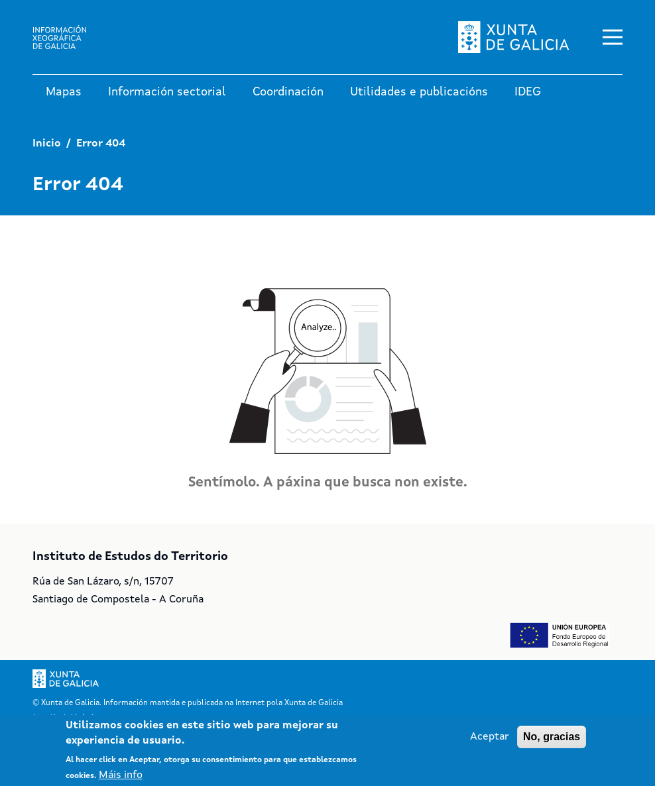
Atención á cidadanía (64, 717)
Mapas (64, 92)
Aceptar (489, 741)
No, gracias (551, 741)
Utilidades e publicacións (419, 92)
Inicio (46, 144)
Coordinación (288, 92)
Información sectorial (167, 92)
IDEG (527, 92)
